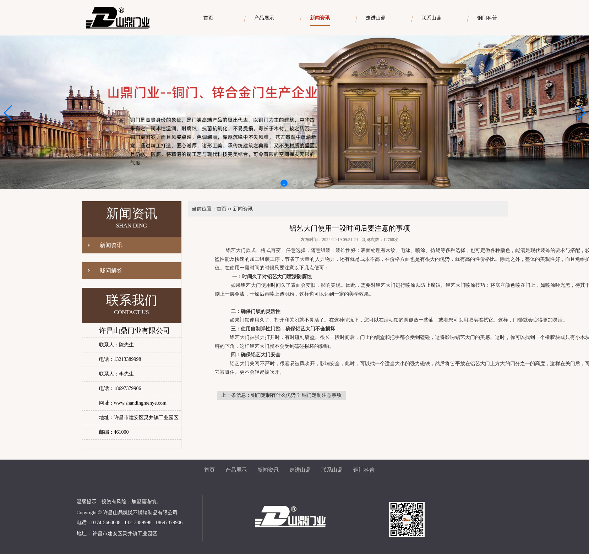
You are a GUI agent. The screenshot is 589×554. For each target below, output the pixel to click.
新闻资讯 (111, 245)
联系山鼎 (332, 470)
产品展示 (236, 470)
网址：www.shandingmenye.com (133, 403)
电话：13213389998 (120, 359)
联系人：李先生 (116, 374)
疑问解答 (111, 271)
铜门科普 (364, 470)
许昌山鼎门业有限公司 (134, 330)
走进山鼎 (300, 470)
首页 (222, 209)
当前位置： (204, 209)
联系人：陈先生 (116, 344)
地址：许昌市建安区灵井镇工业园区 (139, 417)
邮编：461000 (114, 432)
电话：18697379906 (120, 388)
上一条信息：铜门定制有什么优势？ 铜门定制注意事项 (281, 395)
